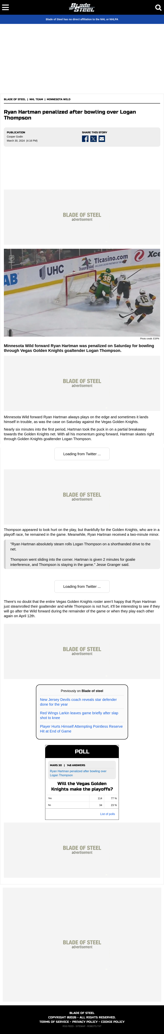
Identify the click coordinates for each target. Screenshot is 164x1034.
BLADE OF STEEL (15, 99)
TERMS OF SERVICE (54, 1022)
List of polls (107, 814)
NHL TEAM (36, 99)
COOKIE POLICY (113, 1022)
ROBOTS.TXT (94, 1026)
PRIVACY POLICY (85, 1022)
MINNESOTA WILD (58, 99)
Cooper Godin (15, 136)
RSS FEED (68, 1026)
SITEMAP (80, 1026)
